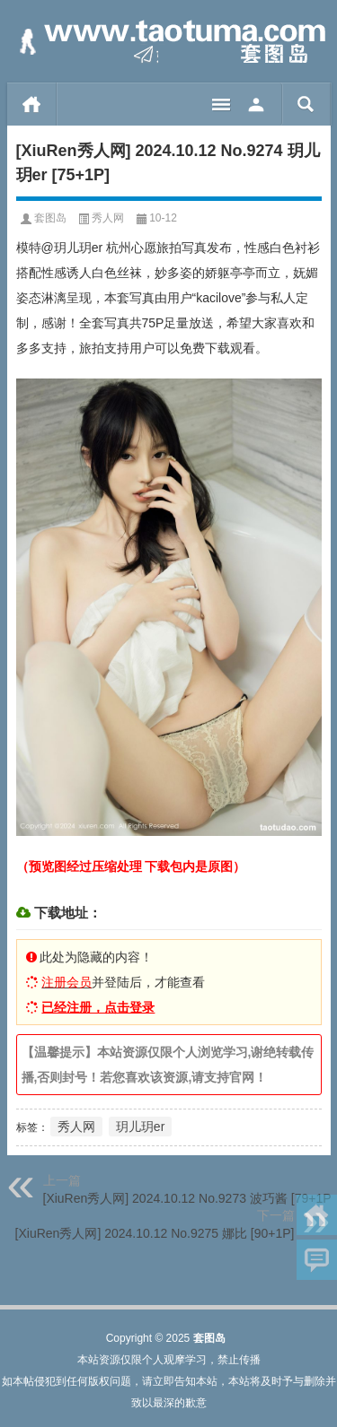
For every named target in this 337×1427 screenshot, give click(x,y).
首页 (32, 104)
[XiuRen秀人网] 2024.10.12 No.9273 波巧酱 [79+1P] (189, 1198)
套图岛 (50, 218)
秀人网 (108, 218)
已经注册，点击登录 (98, 1007)
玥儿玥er (140, 1126)
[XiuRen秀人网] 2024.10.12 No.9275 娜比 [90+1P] (155, 1233)
